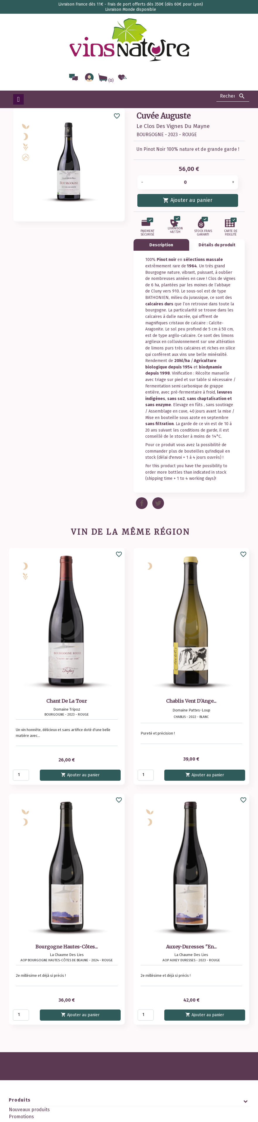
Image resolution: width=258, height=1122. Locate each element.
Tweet (158, 503)
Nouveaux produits (29, 1109)
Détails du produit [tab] (217, 245)
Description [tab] (161, 245)
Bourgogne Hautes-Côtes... (66, 947)
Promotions (21, 1116)
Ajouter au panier (187, 200)
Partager (142, 503)
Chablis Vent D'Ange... (191, 701)
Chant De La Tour (66, 701)
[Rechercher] (232, 96)
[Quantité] (187, 182)
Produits (19, 1100)
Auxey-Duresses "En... (191, 947)
